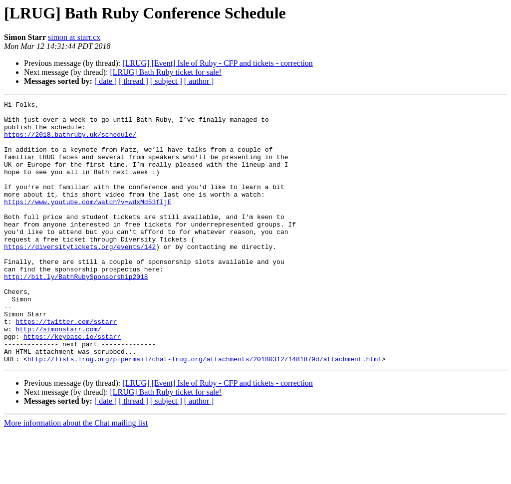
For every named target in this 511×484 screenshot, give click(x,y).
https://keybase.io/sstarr (72, 384)
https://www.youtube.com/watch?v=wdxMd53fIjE (87, 222)
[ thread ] (133, 81)
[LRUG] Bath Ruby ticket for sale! (166, 72)
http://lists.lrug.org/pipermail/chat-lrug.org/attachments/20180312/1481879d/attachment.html (204, 411)
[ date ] (105, 81)
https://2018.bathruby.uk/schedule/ (70, 141)
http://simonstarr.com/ (58, 375)
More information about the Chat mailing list (76, 475)
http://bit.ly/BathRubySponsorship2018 (76, 312)
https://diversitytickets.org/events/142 (80, 276)
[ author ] (199, 81)
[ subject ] (166, 81)
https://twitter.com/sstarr (66, 366)
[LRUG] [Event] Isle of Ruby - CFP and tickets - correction (217, 63)
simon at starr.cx (74, 37)
